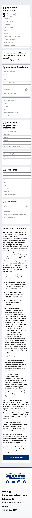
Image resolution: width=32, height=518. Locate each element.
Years (6, 140)
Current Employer (10, 132)
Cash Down (8, 211)
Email (6, 34)
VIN (5, 186)
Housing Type (8, 89)
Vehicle (6, 206)
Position (7, 135)
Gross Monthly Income (12, 146)
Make (6, 177)
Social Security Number (12, 37)
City (5, 74)
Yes (13, 60)
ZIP (5, 80)
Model (6, 180)
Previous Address (10, 101)
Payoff (6, 192)
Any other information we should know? (15, 216)
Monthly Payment (10, 93)
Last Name (7, 25)
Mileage (6, 189)
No (21, 60)
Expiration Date (9, 45)
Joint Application (11, 16)
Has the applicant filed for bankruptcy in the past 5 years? (14, 55)
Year (5, 174)
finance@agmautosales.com (14, 495)
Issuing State (8, 42)
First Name (7, 19)
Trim (5, 183)
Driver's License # (10, 40)
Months (6, 86)
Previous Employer (10, 154)
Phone (6, 31)
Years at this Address (11, 83)
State (6, 77)
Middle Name (8, 22)
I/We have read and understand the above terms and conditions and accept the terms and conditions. (16, 450)
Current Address (10, 71)
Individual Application (12, 14)
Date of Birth (8, 28)
